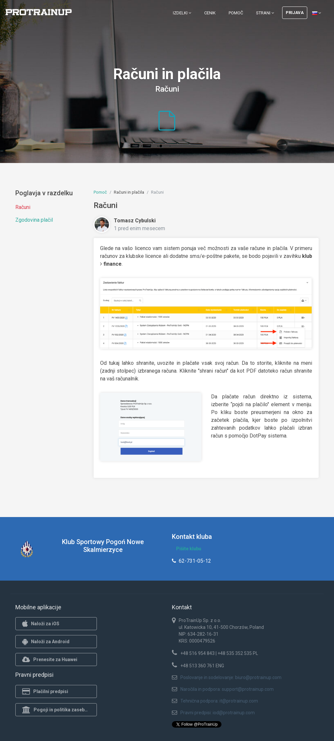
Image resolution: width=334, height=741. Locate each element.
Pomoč (236, 12)
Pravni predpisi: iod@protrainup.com (217, 712)
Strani (265, 12)
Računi (22, 207)
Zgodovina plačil (34, 220)
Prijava (295, 12)
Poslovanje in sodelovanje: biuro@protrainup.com (230, 677)
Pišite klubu (188, 548)
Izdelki (182, 12)
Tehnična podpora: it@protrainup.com (219, 701)
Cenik (210, 12)
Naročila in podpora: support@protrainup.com (227, 689)
